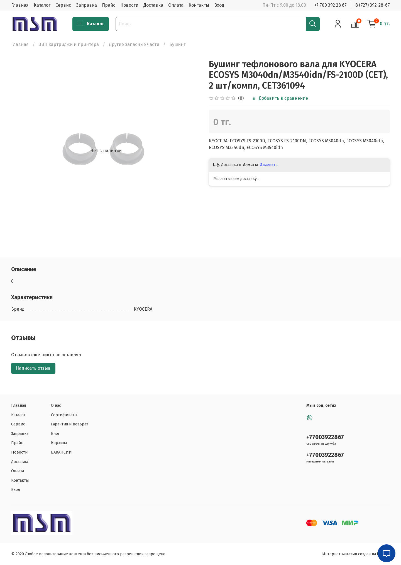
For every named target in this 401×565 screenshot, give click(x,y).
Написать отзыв (33, 368)
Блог (55, 433)
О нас (56, 405)
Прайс (108, 5)
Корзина (59, 442)
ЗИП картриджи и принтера (69, 44)
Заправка (86, 5)
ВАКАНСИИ (61, 452)
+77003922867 (325, 437)
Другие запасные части (134, 44)
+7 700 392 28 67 (330, 5)
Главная (20, 5)
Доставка (153, 5)
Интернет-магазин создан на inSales (356, 554)
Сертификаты (64, 415)
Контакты (199, 5)
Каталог (42, 5)
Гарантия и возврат (69, 424)
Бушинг (177, 44)
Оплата (176, 5)
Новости (129, 5)
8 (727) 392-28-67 (372, 5)
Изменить (269, 164)
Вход (219, 5)
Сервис (63, 5)
